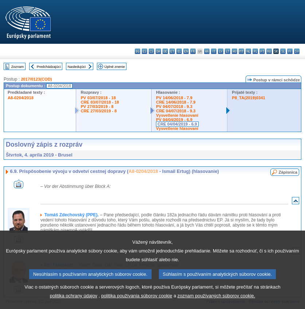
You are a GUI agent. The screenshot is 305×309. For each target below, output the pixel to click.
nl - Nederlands (248, 51)
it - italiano (213, 51)
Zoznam (17, 67)
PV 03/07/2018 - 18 (98, 98)
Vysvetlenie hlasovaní (177, 115)
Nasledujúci (77, 67)
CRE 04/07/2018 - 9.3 (175, 111)
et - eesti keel (172, 51)
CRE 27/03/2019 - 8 (99, 111)
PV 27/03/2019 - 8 (97, 106)
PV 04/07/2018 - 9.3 (174, 106)
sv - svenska (297, 51)
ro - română (269, 51)
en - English (186, 51)
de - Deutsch (165, 51)
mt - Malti (241, 51)
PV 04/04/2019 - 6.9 (174, 119)
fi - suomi (290, 51)
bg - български (137, 51)
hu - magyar (234, 51)
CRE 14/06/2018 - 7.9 (175, 102)
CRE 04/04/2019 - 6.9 (177, 124)
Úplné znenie (115, 67)
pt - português (262, 51)
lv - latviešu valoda (220, 51)
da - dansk (158, 51)
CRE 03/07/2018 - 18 (100, 102)
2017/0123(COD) (36, 79)
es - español (144, 51)
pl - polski (255, 51)
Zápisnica (287, 172)
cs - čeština (151, 51)
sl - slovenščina (283, 51)
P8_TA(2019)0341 (248, 98)
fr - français (193, 51)
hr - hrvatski (207, 51)
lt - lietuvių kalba (227, 51)
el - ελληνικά (179, 51)
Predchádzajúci (49, 67)
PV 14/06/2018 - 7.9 (174, 98)
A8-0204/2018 (21, 98)
